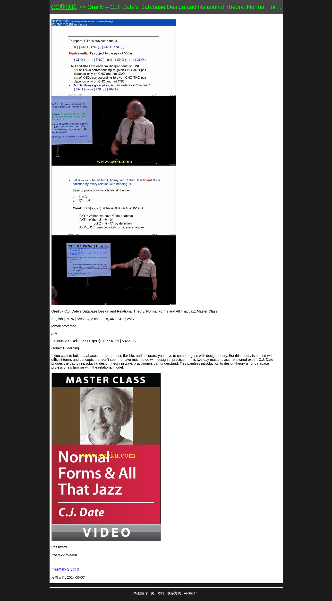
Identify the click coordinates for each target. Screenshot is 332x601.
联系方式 (174, 593)
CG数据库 (64, 7)
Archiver (190, 593)
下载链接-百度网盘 (65, 569)
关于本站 (157, 593)
